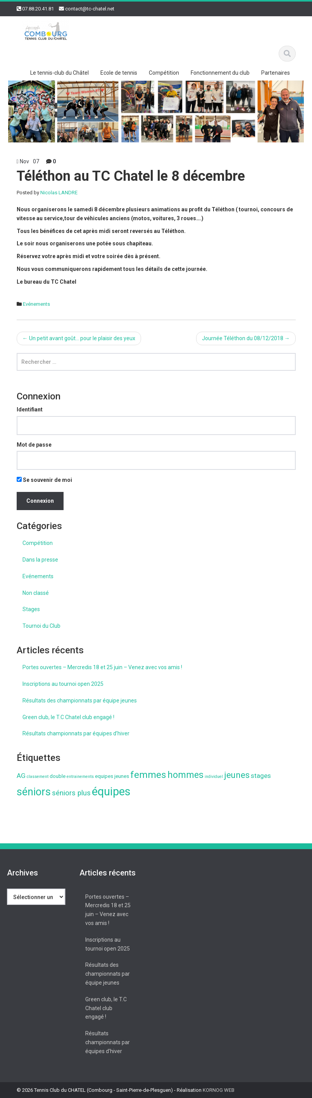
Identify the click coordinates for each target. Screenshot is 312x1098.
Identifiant (30, 409)
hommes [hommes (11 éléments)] (185, 774)
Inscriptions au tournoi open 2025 (62, 684)
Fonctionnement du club (220, 73)
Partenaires (275, 73)
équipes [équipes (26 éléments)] (111, 791)
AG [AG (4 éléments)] (21, 775)
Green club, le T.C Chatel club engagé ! (68, 717)
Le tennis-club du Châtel (59, 73)
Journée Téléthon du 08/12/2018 (246, 338)
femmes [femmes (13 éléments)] (148, 774)
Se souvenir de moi (44, 480)
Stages (31, 609)
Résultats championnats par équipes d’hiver (75, 733)
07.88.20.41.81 (38, 9)
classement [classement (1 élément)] (37, 776)
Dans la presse (40, 560)
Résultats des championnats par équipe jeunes (79, 700)
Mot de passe (34, 445)
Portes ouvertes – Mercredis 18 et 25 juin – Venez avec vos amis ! (102, 667)
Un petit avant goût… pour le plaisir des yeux (78, 338)
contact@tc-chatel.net (89, 9)
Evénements (36, 304)
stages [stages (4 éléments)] (261, 775)
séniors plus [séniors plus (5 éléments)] (71, 793)
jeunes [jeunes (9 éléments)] (237, 775)
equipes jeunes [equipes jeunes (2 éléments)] (112, 776)
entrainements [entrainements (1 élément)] (80, 776)
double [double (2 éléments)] (58, 776)
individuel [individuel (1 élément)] (214, 776)
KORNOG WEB (218, 1090)
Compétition (164, 73)
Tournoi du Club (41, 626)
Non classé (35, 593)
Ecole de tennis (118, 73)
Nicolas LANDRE (59, 192)
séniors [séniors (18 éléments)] (34, 792)
